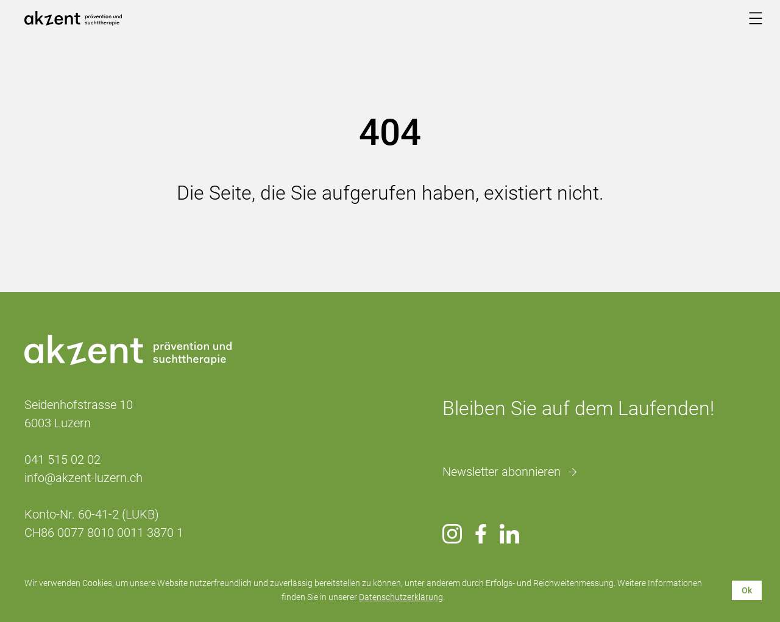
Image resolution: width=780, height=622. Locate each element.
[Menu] (755, 18)
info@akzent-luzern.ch (83, 477)
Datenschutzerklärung (401, 597)
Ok (747, 590)
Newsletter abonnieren (501, 471)
